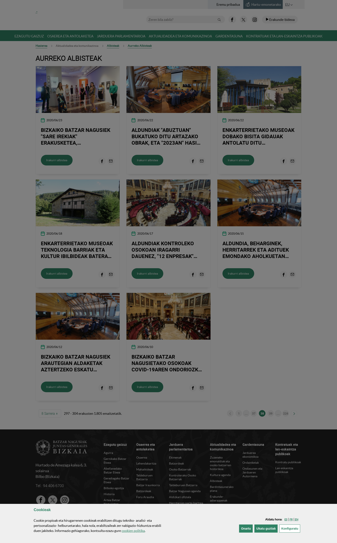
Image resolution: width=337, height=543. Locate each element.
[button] (285, 519)
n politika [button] (133, 531)
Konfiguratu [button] (290, 528)
